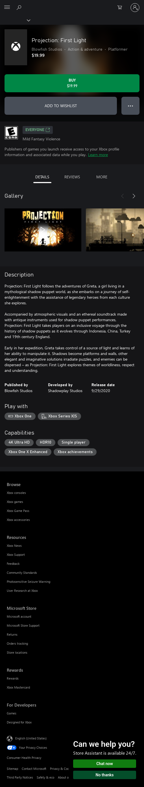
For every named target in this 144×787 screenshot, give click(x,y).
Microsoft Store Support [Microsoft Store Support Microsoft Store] (23, 625)
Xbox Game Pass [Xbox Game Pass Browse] (18, 510)
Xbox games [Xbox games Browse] (15, 501)
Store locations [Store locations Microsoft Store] (17, 652)
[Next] (133, 196)
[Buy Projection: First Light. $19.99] (72, 83)
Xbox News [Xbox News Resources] (14, 545)
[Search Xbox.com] (20, 7)
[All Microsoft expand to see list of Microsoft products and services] (7, 7)
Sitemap (12, 768)
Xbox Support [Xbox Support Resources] (16, 554)
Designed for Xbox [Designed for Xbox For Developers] (19, 722)
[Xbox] (14, 20)
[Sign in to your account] (135, 7)
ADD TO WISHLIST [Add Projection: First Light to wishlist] (61, 105)
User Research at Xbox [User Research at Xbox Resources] (22, 590)
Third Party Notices (20, 777)
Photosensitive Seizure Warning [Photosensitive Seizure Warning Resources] (28, 581)
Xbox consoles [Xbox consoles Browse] (16, 492)
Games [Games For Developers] (11, 713)
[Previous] (122, 196)
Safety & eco (45, 777)
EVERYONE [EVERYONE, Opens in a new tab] (37, 130)
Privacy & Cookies (62, 768)
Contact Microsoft (34, 768)
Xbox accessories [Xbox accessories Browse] (18, 519)
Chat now (104, 763)
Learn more (98, 154)
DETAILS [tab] (42, 176)
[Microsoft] (71, 4)
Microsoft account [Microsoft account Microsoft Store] (19, 616)
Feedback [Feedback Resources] (13, 563)
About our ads (67, 777)
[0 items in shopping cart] (121, 7)
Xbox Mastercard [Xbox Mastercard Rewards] (18, 687)
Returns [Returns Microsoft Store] (12, 634)
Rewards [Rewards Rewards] (13, 678)
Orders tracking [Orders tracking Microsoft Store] (17, 643)
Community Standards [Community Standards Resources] (22, 572)
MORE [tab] (101, 176)
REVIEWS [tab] (72, 176)
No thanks (105, 775)
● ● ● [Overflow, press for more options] (130, 105)
